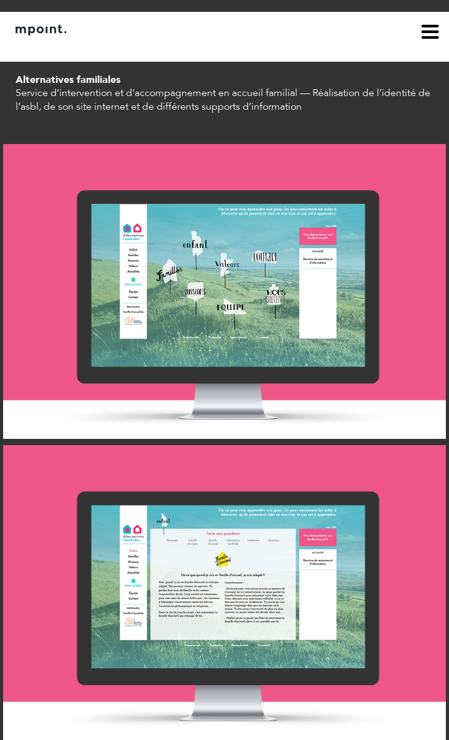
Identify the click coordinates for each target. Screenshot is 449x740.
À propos (35, 49)
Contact (85, 49)
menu (430, 33)
